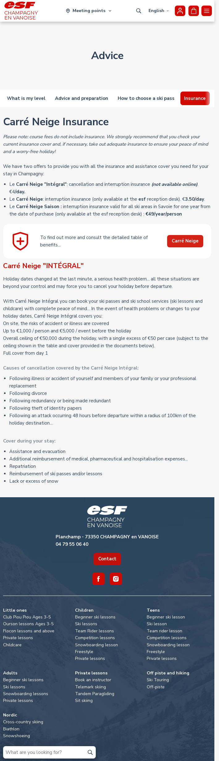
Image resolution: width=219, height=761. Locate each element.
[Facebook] (98, 579)
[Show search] (138, 10)
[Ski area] (89, 11)
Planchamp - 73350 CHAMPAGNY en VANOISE (107, 537)
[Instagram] (116, 579)
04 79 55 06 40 (72, 544)
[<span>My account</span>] (180, 11)
